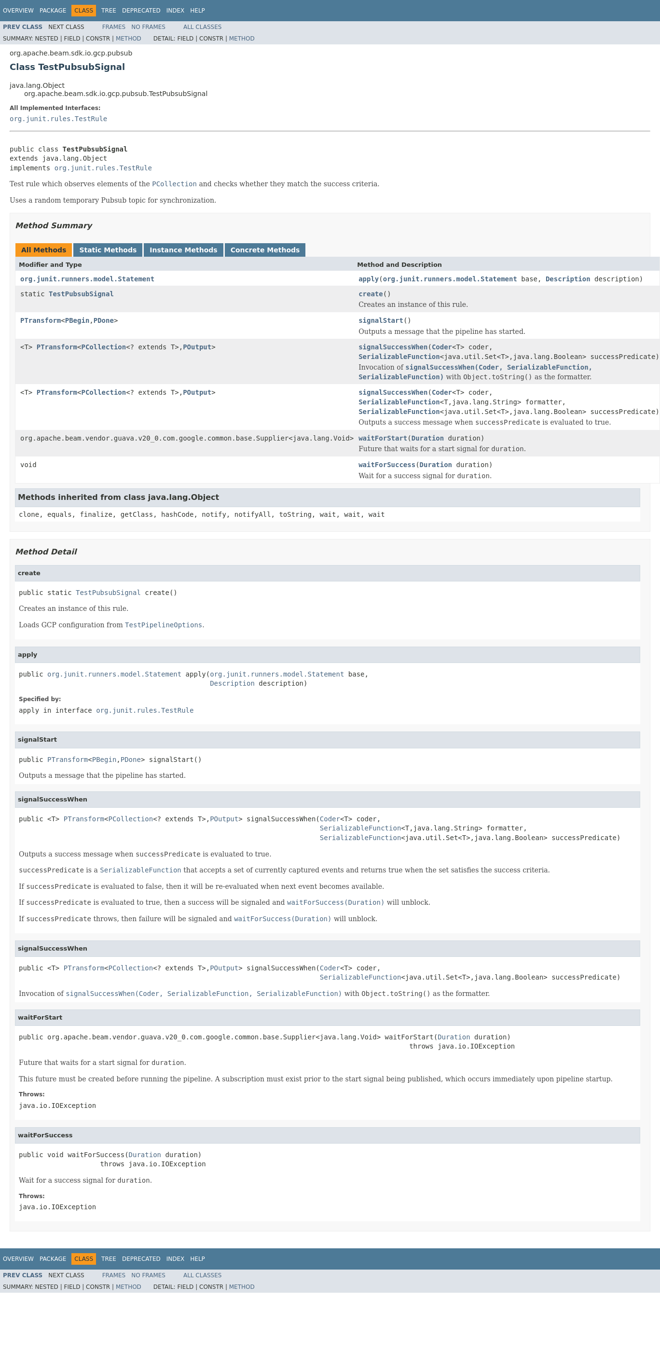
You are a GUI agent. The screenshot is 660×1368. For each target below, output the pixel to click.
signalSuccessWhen (392, 347)
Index (175, 10)
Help (197, 10)
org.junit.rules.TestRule (58, 119)
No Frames (148, 27)
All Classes (202, 27)
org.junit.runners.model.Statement (87, 279)
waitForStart (382, 438)
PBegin (77, 320)
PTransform (40, 320)
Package (53, 10)
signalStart (380, 320)
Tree (108, 10)
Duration (428, 438)
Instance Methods (183, 250)
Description (568, 279)
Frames (114, 27)
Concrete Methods (265, 250)
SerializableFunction (399, 356)
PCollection (103, 347)
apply (368, 279)
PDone (104, 320)
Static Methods (108, 250)
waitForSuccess (386, 465)
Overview (18, 10)
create (370, 294)
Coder (442, 347)
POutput (197, 347)
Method (128, 38)
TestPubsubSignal (81, 294)
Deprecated (141, 10)
